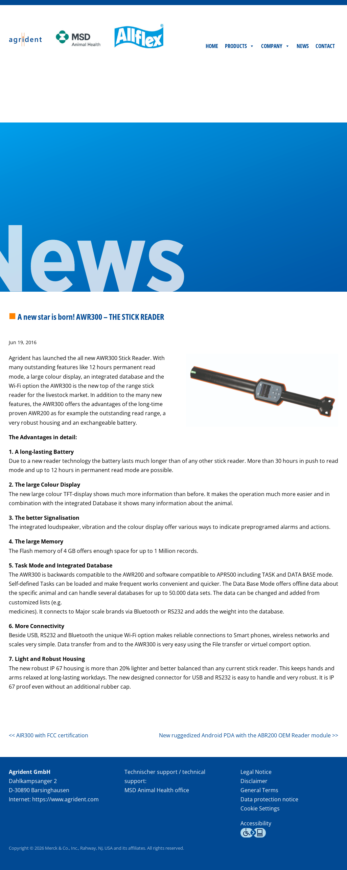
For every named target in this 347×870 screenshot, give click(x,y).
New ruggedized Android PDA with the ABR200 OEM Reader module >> (248, 735)
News (303, 107)
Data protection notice (269, 799)
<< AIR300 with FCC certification (48, 735)
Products (239, 107)
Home (212, 107)
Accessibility (255, 823)
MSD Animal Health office (156, 790)
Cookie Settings (260, 808)
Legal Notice (256, 772)
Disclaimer (254, 781)
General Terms (259, 790)
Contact (325, 107)
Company (275, 107)
